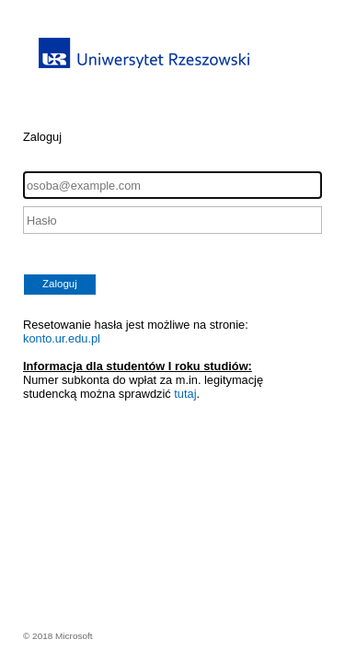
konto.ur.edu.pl (61, 338)
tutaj (185, 394)
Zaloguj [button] (59, 283)
